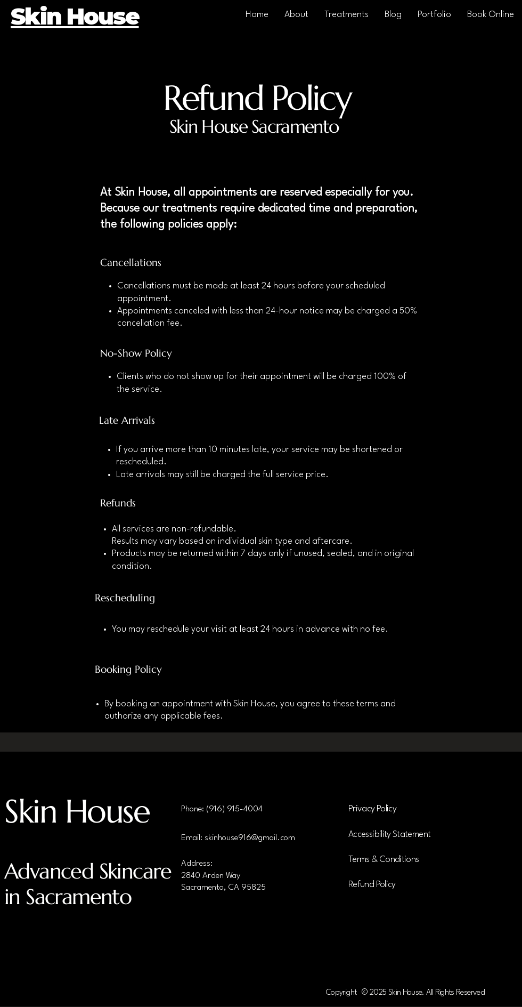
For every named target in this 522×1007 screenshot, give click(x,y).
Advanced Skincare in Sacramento (88, 884)
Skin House (77, 811)
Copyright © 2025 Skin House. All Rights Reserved (405, 993)
